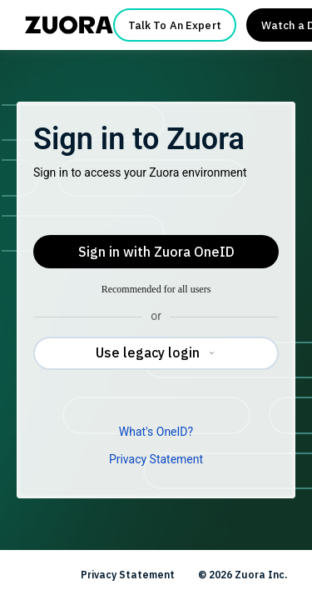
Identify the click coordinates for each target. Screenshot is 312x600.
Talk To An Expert (174, 25)
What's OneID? (156, 431)
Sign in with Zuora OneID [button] (156, 251)
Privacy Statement (156, 459)
